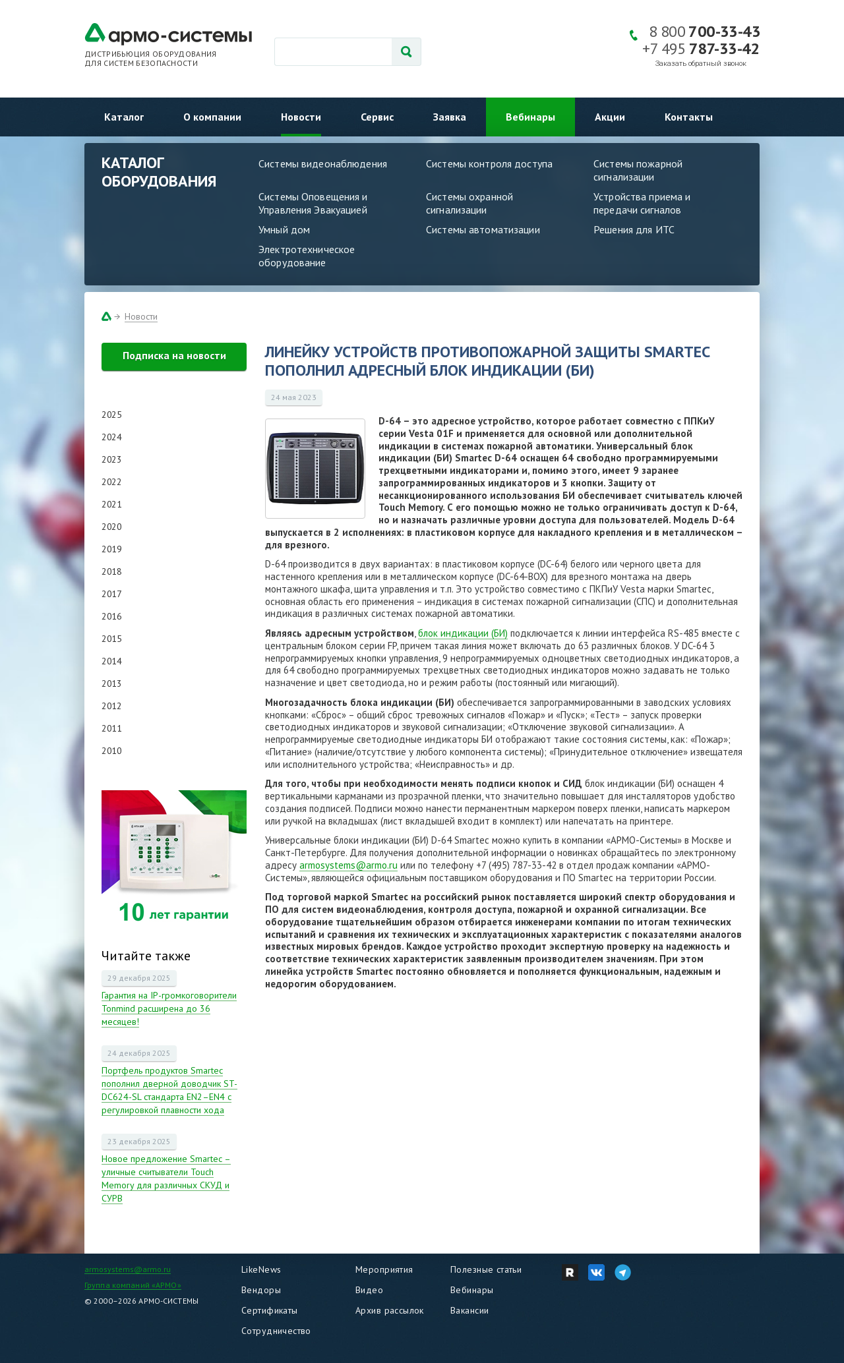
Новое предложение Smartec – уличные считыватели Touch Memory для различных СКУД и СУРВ (166, 1178)
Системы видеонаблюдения (322, 163)
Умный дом (284, 229)
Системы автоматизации (483, 229)
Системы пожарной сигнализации (637, 170)
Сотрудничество (276, 1331)
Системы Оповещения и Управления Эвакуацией (313, 203)
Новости (301, 116)
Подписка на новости (174, 355)
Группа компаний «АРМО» (132, 1285)
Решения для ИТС (634, 229)
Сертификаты (269, 1310)
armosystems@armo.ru (348, 865)
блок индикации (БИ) (463, 633)
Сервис (377, 116)
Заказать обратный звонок (700, 63)
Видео (369, 1290)
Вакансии (469, 1310)
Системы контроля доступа (489, 163)
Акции (610, 116)
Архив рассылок (389, 1310)
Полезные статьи (486, 1269)
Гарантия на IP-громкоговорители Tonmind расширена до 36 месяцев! (169, 1008)
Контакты (689, 116)
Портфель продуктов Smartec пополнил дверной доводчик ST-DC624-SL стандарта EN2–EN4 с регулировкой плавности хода (169, 1090)
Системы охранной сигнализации (469, 203)
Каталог (124, 116)
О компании (212, 116)
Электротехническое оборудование (306, 256)
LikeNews (261, 1269)
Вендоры (261, 1290)
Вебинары (530, 116)
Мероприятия (384, 1269)
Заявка (449, 116)
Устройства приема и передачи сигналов (641, 203)
